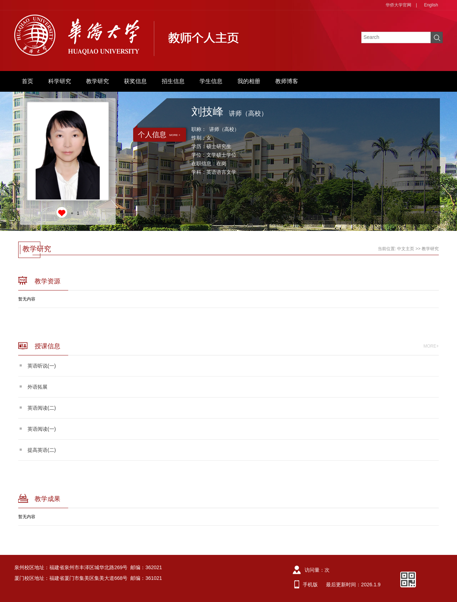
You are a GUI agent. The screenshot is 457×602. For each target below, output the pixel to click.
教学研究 (97, 81)
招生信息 (173, 81)
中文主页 (405, 248)
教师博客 (286, 81)
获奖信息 (135, 81)
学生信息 (211, 81)
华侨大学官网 (398, 4)
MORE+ (431, 346)
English (431, 4)
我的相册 (248, 81)
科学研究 (59, 81)
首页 (27, 81)
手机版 (310, 584)
